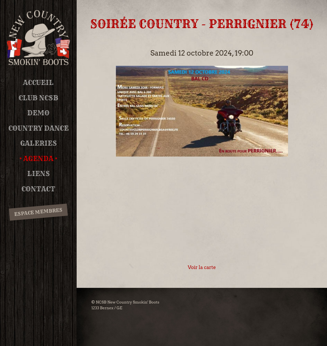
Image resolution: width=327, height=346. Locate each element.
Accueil (38, 82)
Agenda (38, 158)
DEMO (38, 113)
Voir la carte (202, 267)
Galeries (38, 143)
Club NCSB (38, 98)
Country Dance (38, 128)
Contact (38, 189)
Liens (38, 173)
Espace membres (38, 212)
